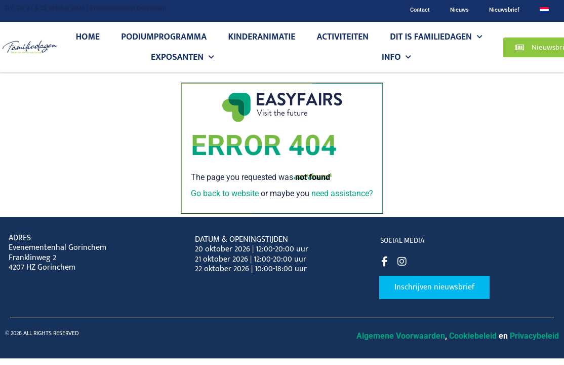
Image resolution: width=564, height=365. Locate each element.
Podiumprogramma (164, 36)
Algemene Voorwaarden (400, 336)
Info (397, 57)
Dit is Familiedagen (436, 37)
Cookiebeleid (473, 336)
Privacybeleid (534, 336)
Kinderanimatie (262, 36)
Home (88, 36)
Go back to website (225, 193)
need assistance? (342, 193)
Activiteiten (343, 36)
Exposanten (182, 57)
